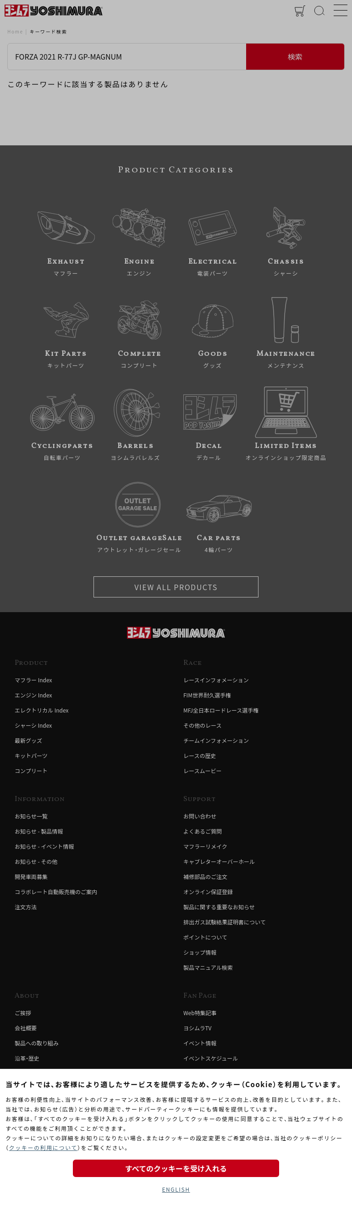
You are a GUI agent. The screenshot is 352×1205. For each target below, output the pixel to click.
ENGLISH (176, 1189)
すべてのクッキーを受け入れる (176, 1168)
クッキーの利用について (43, 1147)
